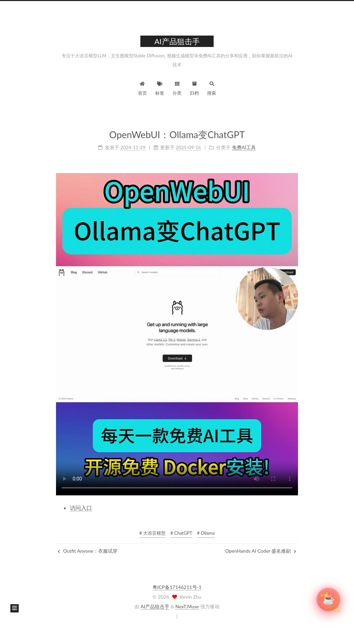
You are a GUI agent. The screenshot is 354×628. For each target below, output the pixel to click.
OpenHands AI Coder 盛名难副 (260, 551)
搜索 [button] (211, 87)
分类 (177, 87)
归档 (194, 87)
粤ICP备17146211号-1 (177, 587)
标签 (159, 87)
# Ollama (206, 533)
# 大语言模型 (152, 533)
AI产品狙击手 (155, 606)
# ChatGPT (181, 533)
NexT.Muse (187, 606)
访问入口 (81, 507)
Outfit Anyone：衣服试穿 (88, 551)
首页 (142, 87)
